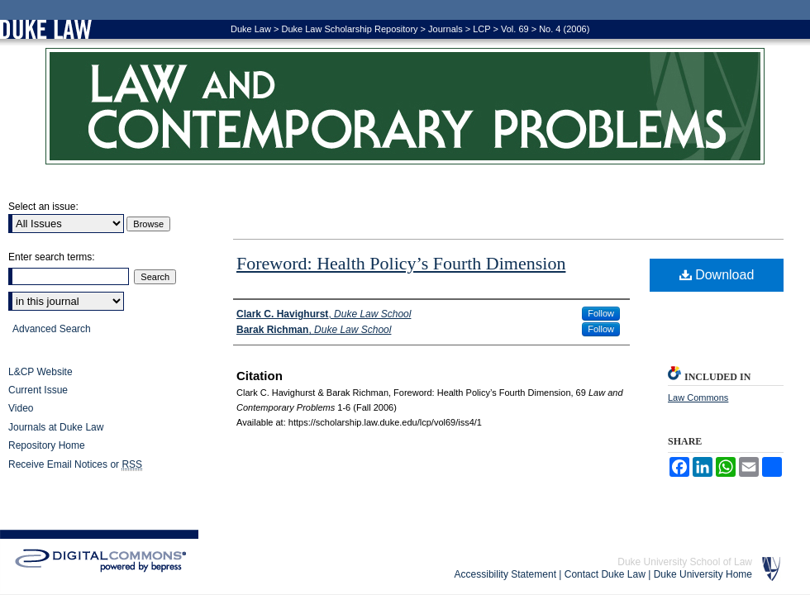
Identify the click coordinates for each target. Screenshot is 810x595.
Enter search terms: (51, 257)
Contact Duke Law (605, 574)
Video (20, 408)
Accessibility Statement (505, 574)
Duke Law (251, 29)
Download (717, 275)
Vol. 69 (515, 29)
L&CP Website (40, 372)
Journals (445, 29)
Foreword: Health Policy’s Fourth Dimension (400, 263)
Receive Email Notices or (75, 465)
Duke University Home (703, 574)
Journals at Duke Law (55, 427)
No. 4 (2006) (564, 29)
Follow (601, 313)
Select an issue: (43, 206)
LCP (481, 29)
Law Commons (698, 397)
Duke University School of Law (684, 562)
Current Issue (38, 390)
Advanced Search (51, 329)
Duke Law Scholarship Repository (349, 29)
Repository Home (46, 445)
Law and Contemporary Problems (405, 106)
